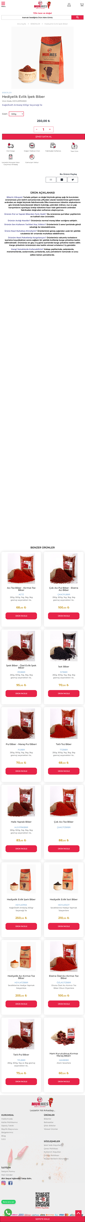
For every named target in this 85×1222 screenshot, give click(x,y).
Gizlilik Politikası (51, 1155)
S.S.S (3, 1139)
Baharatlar (48, 1122)
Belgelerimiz (7, 1132)
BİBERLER (6, 92)
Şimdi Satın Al (43, 136)
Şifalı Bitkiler (50, 1125)
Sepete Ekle (42, 1219)
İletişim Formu (8, 1171)
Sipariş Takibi (7, 1125)
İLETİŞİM (6, 1167)
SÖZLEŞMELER (52, 1141)
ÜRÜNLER (49, 1115)
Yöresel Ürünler (51, 1129)
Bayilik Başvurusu (9, 1129)
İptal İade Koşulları (52, 1145)
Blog (3, 1136)
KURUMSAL (7, 1115)
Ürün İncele (21, 616)
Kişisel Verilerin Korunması (56, 1159)
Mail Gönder (7, 1175)
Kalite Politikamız (9, 1122)
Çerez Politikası (51, 1148)
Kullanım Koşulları (52, 1152)
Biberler (47, 1119)
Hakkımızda (7, 1119)
